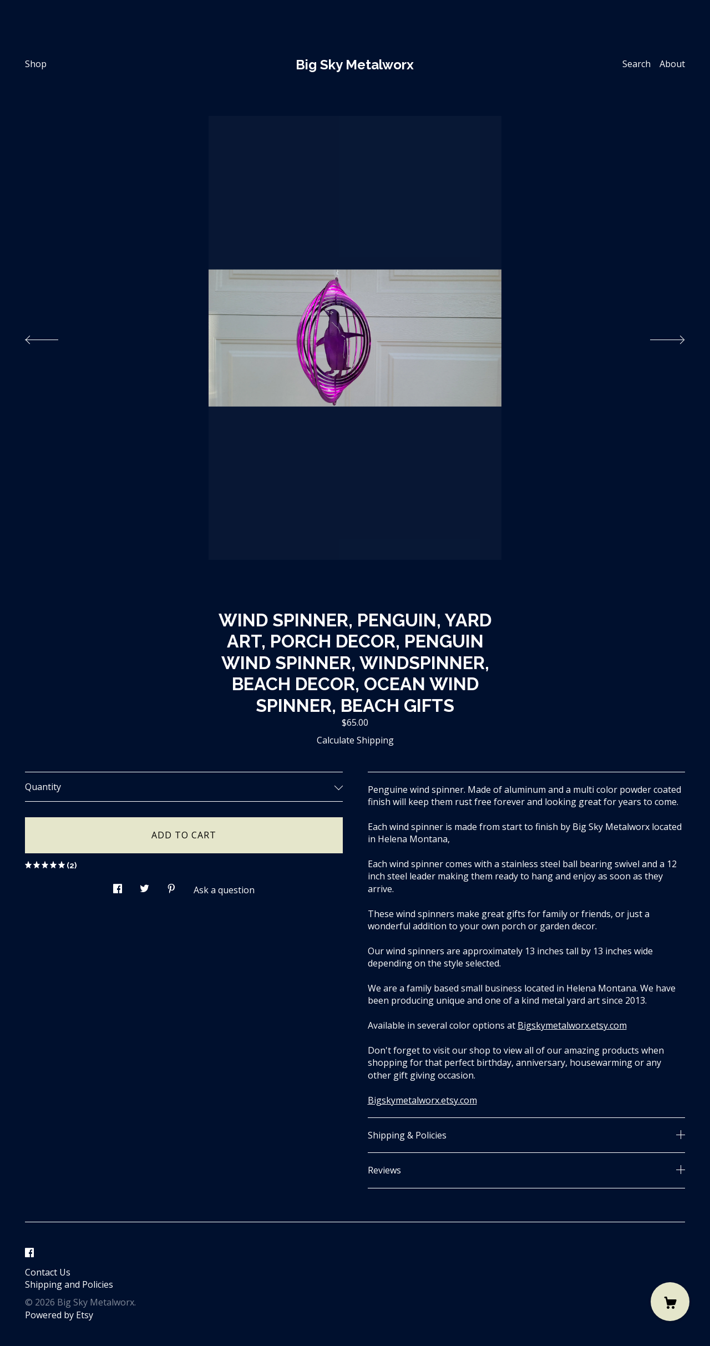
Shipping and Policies (69, 1284)
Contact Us (47, 1272)
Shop (36, 64)
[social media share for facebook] (117, 886)
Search (636, 64)
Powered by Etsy (59, 1315)
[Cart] (670, 1301)
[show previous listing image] (52, 337)
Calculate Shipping (355, 740)
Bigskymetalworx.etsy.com (572, 1025)
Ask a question (224, 890)
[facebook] (29, 1253)
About (672, 64)
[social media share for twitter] (144, 886)
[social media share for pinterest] (171, 886)
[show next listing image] (657, 337)
